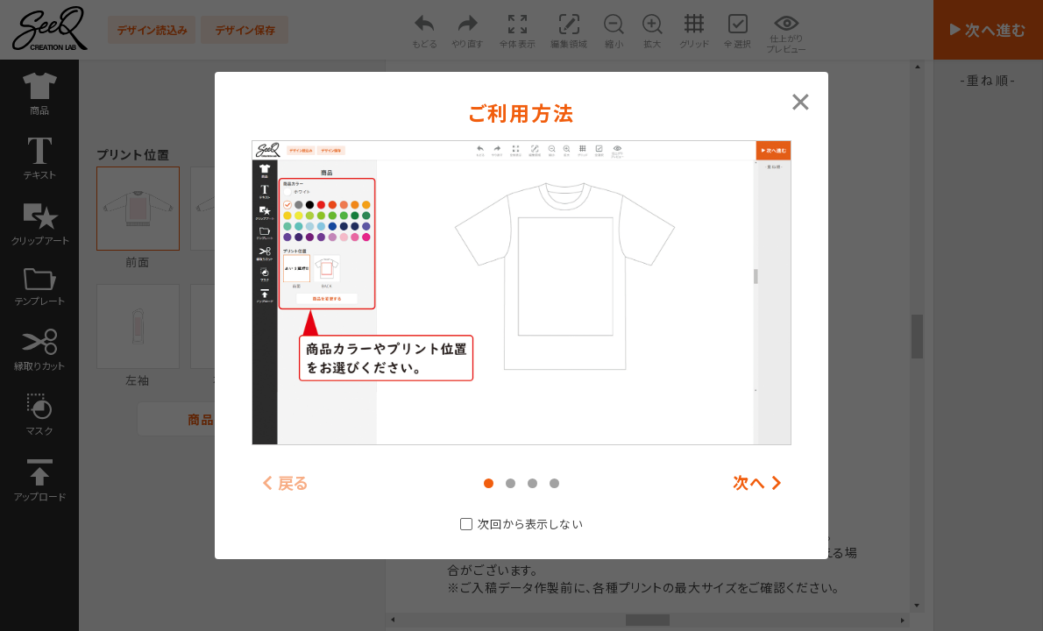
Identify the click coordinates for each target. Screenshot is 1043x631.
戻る (294, 483)
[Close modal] (800, 100)
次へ (749, 483)
